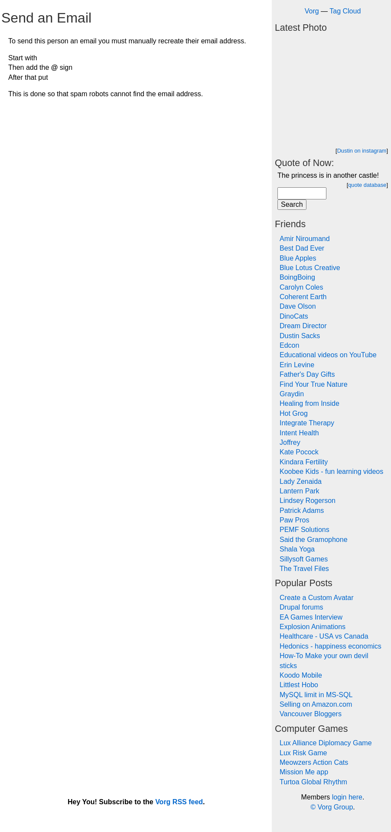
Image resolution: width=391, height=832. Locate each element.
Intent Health (299, 433)
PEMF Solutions (304, 529)
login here (347, 797)
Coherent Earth (303, 296)
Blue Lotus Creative (310, 267)
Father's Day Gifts (307, 374)
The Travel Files (304, 568)
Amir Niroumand (305, 238)
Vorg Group (335, 807)
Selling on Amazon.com (316, 704)
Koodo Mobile (301, 675)
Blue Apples (298, 258)
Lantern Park (299, 491)
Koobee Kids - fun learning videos (331, 471)
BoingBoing (297, 277)
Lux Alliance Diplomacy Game (326, 743)
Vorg (312, 11)
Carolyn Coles (301, 287)
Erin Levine (297, 365)
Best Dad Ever (302, 248)
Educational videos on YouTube (328, 355)
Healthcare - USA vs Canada (324, 636)
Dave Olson (298, 306)
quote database (367, 185)
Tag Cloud (345, 11)
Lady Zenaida (301, 481)
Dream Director (303, 326)
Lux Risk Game (303, 753)
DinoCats (294, 316)
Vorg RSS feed (179, 802)
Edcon (289, 345)
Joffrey (290, 442)
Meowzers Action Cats (314, 762)
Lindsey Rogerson (308, 500)
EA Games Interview (311, 617)
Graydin (292, 394)
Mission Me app (304, 772)
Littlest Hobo (299, 684)
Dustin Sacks (300, 335)
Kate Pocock (299, 452)
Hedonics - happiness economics (330, 646)
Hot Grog (294, 413)
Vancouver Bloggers (311, 714)
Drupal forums (301, 607)
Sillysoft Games (304, 559)
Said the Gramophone (314, 539)
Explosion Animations (312, 626)
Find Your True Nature (314, 384)
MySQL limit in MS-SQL (316, 694)
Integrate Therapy (307, 423)
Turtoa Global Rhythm (313, 782)
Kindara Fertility (304, 462)
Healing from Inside (309, 403)
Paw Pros (294, 520)
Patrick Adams (302, 510)
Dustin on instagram (362, 150)
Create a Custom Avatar (316, 597)
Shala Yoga (297, 549)
